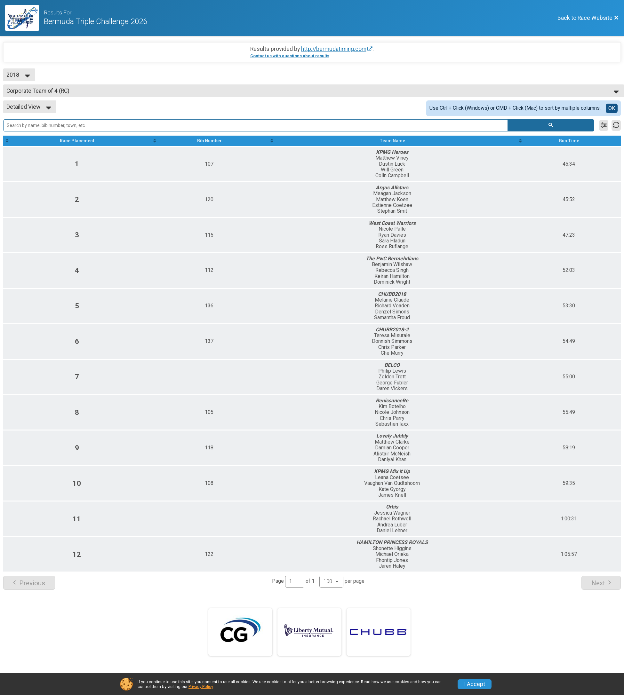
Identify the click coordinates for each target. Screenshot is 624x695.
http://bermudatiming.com (333, 49)
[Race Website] (24, 18)
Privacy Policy (200, 686)
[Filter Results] (603, 125)
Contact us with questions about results (289, 55)
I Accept (474, 684)
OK (611, 108)
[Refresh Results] (616, 125)
